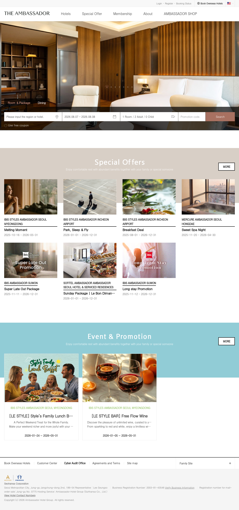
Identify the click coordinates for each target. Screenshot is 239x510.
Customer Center (47, 463)
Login (159, 3)
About (147, 13)
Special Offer (92, 13)
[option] (119, 76)
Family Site (184, 463)
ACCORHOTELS (16, 478)
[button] (107, 87)
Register (169, 3)
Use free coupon (18, 125)
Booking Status (183, 3)
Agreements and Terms (106, 463)
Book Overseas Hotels (17, 463)
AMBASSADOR (36, 478)
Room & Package (19, 103)
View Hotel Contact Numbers (19, 495)
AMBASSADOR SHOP (180, 13)
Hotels (66, 13)
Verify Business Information (179, 487)
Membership (122, 13)
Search (220, 117)
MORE (226, 167)
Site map (132, 463)
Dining (42, 103)
